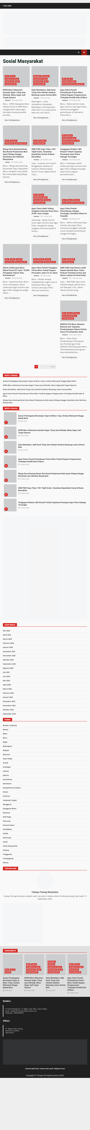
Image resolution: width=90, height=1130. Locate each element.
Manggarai (7, 854)
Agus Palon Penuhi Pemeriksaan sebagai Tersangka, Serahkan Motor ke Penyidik (16, 248)
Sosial (17, 81)
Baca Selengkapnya (12, 117)
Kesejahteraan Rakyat (11, 79)
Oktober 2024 (8, 759)
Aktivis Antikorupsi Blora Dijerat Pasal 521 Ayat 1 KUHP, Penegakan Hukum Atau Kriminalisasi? (45, 248)
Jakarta (6, 824)
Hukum (12, 76)
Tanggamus (7, 903)
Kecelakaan (7, 829)
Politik (5, 883)
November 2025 (9, 705)
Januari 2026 (8, 696)
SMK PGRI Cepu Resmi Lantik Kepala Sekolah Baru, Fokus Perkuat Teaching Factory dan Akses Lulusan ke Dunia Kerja (73, 304)
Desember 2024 (9, 750)
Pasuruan (7, 870)
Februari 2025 (8, 742)
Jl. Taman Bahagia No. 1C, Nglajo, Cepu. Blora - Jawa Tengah (26, 1058)
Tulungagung (8, 908)
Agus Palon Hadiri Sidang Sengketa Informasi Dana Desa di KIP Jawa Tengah (73, 207)
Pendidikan (42, 140)
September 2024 (9, 763)
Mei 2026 (6, 680)
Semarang (76, 140)
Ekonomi (6, 804)
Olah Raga (7, 866)
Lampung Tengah (10, 849)
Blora (6, 76)
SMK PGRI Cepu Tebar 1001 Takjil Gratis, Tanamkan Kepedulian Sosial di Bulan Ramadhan (45, 135)
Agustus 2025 (8, 717)
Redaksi (6, 97)
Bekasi (5, 779)
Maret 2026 (7, 688)
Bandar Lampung (10, 775)
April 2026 (7, 684)
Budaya (6, 800)
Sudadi (6, 161)
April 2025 (7, 734)
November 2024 (9, 755)
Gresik (5, 812)
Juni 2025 (6, 725)
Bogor (5, 791)
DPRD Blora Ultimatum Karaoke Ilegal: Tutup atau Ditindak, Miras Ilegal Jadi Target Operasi (16, 92)
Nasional (6, 862)
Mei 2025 (6, 730)
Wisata (5, 912)
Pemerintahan (9, 81)
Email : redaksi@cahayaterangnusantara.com (21, 1060)
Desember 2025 (9, 701)
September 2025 (9, 713)
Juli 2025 (6, 721)
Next (53, 416)
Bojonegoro (37, 76)
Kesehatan (46, 76)
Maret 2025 (7, 738)
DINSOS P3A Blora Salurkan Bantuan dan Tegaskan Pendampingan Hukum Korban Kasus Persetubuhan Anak (16, 360)
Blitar (5, 783)
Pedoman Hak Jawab (46, 1118)
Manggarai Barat (9, 858)
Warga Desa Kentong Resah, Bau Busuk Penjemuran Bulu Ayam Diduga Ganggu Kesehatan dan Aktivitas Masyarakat (16, 135)
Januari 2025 (8, 746)
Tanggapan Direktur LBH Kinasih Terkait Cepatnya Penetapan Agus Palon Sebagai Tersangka (73, 151)
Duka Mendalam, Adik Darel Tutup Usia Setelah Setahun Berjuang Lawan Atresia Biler (44, 92)
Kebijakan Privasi (59, 1118)
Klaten (5, 841)
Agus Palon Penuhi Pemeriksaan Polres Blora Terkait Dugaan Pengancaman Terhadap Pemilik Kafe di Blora (73, 76)
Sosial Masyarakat (10, 84)
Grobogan (7, 816)
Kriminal (19, 253)
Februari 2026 (8, 692)
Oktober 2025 (8, 709)
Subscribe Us (84, 52)
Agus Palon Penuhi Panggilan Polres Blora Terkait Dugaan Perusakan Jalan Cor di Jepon (73, 248)
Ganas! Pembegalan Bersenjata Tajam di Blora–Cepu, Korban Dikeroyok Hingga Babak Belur (39, 430)
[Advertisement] (45, 41)
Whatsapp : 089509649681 (14, 1062)
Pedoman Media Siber (32, 1118)
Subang (6, 899)
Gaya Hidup (7, 808)
